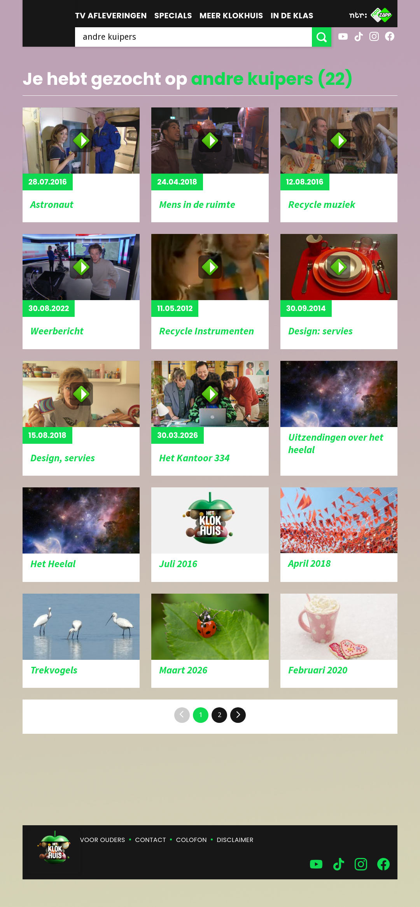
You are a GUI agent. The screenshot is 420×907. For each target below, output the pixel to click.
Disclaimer (235, 839)
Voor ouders (102, 839)
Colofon (191, 839)
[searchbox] (193, 37)
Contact (150, 839)
